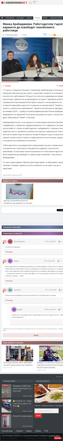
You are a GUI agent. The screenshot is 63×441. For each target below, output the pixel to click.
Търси (38, 415)
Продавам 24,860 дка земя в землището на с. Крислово (23, 388)
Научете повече (54, 436)
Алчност (17, 290)
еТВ (46, 430)
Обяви (38, 430)
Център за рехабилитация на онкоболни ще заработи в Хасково (17, 201)
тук (4, 330)
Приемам (58, 438)
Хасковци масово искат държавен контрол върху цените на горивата (17, 363)
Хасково (8, 86)
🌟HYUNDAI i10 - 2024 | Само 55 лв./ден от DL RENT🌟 (22, 403)
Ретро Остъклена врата (23, 416)
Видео (29, 430)
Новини (37, 18)
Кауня (16, 261)
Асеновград (7, 430)
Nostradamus (19, 241)
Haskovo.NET (16, 175)
